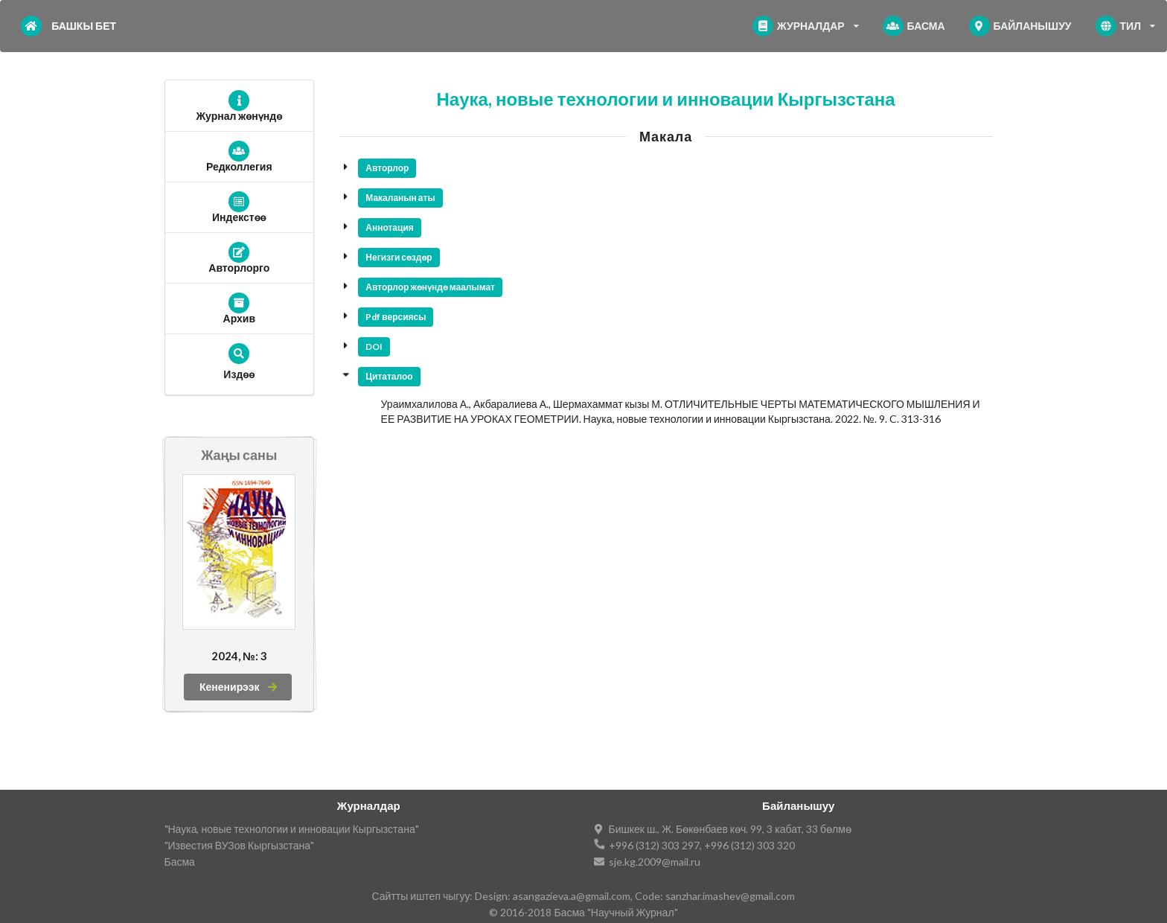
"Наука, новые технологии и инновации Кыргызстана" (291, 829)
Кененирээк (238, 686)
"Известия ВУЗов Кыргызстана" (239, 845)
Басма (179, 861)
